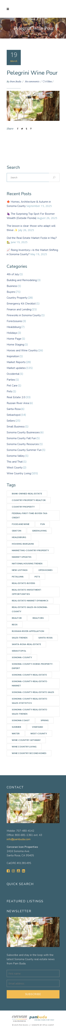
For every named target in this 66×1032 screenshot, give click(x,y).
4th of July (13, 274)
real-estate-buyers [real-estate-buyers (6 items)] (23, 583)
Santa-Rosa (14, 409)
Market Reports (16, 362)
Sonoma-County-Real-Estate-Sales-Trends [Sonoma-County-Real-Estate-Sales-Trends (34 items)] (30, 711)
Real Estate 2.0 (16, 397)
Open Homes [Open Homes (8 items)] (45, 570)
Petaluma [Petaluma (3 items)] (18, 576)
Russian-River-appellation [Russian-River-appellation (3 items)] (28, 631)
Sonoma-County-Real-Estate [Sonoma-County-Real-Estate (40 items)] (29, 674)
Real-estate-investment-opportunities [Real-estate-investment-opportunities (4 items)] (27, 591)
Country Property (17, 298)
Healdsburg (14, 327)
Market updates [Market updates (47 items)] (21, 557)
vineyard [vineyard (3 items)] (37, 727)
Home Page (14, 339)
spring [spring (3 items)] (45, 720)
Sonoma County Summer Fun (24, 450)
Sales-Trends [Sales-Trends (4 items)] (19, 637)
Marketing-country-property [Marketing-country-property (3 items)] (30, 550)
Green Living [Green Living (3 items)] (39, 530)
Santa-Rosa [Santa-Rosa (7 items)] (45, 637)
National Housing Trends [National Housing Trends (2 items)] (27, 563)
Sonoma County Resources (23, 444)
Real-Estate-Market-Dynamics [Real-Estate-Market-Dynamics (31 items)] (30, 600)
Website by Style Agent (43, 1025)
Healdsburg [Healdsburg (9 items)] (19, 537)
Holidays (12, 333)
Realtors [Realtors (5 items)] (38, 618)
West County (15, 467)
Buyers (11, 292)
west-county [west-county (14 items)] (38, 733)
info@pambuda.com (18, 839)
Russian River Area (18, 403)
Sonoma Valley (16, 456)
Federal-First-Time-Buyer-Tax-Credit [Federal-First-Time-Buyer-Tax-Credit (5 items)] (30, 515)
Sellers (11, 420)
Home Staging (15, 344)
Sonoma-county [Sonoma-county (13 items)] (22, 657)
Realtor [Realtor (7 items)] (17, 618)
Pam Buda (16, 81)
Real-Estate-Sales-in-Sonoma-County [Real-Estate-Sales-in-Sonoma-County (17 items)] (30, 609)
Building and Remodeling (22, 280)
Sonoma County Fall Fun (21, 438)
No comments (32, 81)
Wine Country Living (19, 473)
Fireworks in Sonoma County (24, 315)
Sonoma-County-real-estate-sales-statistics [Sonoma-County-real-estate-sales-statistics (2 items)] (30, 700)
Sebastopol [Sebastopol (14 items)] (19, 650)
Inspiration (13, 356)
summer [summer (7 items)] (16, 727)
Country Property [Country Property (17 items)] (23, 506)
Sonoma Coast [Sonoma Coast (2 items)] (21, 720)
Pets (9, 391)
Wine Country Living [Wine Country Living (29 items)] (24, 746)
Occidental (13, 374)
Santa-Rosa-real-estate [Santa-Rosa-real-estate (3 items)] (26, 644)
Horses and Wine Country (22, 350)
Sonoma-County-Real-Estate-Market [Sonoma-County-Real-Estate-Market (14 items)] (30, 683)
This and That (15, 461)
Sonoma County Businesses (23, 432)
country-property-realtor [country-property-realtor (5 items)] (29, 500)
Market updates (16, 368)
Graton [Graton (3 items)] (16, 530)
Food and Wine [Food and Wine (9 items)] (20, 524)
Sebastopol (14, 415)
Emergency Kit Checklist (21, 303)
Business (12, 286)
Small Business (16, 426)
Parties (11, 379)
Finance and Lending (19, 309)
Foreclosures (14, 321)
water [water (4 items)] (16, 733)
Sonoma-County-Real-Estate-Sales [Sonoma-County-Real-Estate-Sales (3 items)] (33, 692)
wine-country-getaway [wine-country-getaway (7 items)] (26, 740)
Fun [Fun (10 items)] (42, 524)
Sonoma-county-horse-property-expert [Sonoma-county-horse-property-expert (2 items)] (32, 666)
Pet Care (12, 385)
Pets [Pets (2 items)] (37, 576)
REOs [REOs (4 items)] (14, 624)
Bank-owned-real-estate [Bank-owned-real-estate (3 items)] (27, 493)
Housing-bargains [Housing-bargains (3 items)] (23, 543)
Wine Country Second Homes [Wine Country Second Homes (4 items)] (29, 753)
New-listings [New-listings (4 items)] (19, 570)
